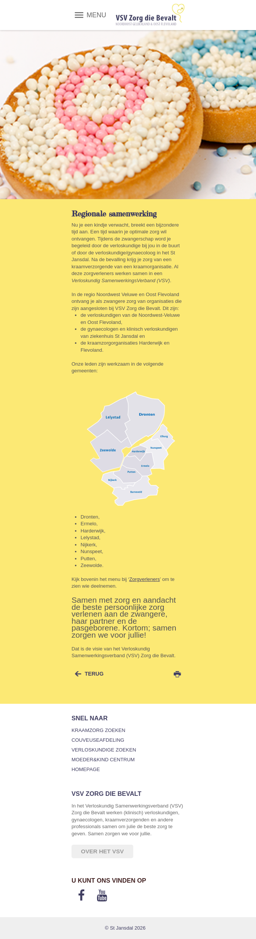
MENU (96, 15)
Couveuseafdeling (98, 740)
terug (94, 674)
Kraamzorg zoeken (98, 730)
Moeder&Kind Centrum (103, 759)
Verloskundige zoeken (104, 750)
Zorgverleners (144, 579)
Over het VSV (102, 851)
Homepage (86, 769)
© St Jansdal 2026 (125, 928)
